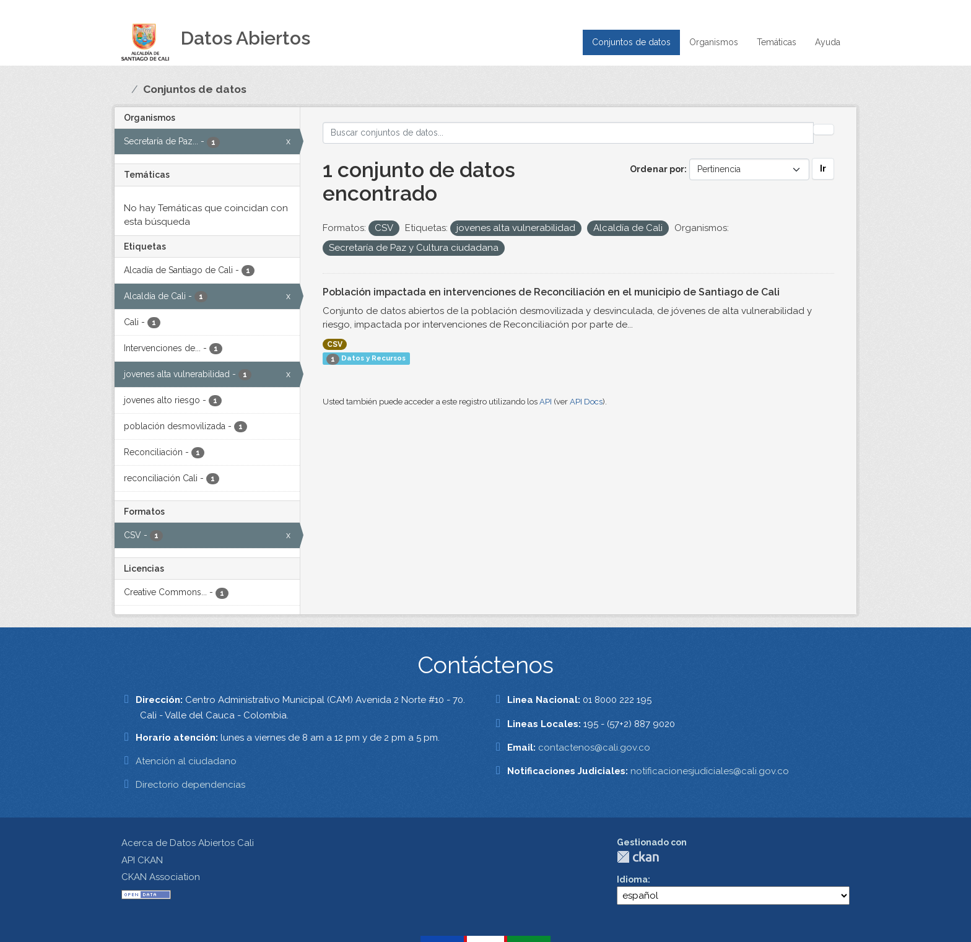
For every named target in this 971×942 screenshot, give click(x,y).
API (545, 401)
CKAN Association (160, 877)
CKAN (638, 856)
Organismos (713, 42)
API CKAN (142, 860)
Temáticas (776, 42)
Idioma (632, 879)
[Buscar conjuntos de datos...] (568, 133)
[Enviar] (823, 129)
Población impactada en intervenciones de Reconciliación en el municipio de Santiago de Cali (551, 292)
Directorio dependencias (190, 784)
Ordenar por (657, 169)
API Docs (586, 401)
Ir (823, 168)
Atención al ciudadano (186, 761)
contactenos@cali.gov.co (594, 747)
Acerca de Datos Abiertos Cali (187, 842)
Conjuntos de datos (631, 42)
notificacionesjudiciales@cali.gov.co (709, 771)
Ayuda (827, 42)
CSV (334, 344)
